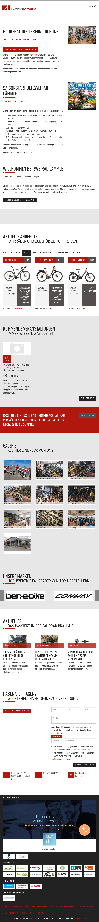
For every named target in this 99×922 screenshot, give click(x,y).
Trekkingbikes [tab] (61, 253)
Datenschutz (11, 913)
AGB (7, 906)
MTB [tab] (34, 253)
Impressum (81, 919)
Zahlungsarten (85, 906)
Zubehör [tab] (76, 253)
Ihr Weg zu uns (87, 415)
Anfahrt (30, 200)
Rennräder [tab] (45, 253)
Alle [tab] (26, 253)
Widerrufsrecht (20, 906)
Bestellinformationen (62, 906)
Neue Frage (57, 736)
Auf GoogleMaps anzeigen (17, 711)
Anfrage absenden (84, 765)
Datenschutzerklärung (61, 759)
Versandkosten (18, 308)
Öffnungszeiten (13, 200)
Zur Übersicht (87, 398)
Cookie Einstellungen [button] (32, 913)
